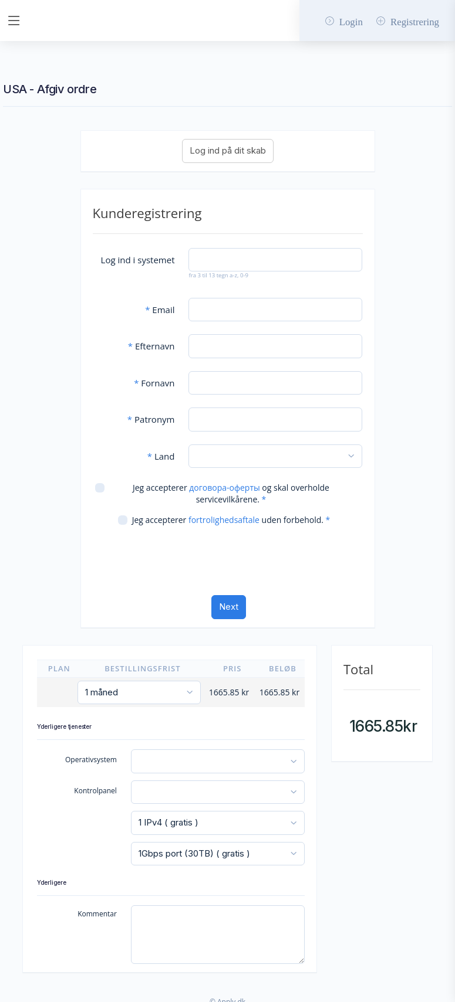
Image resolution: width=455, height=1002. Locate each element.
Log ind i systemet (138, 253)
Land (161, 450)
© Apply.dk (227, 995)
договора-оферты (224, 481)
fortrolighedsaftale (223, 513)
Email (159, 303)
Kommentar (97, 907)
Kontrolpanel (95, 784)
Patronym (151, 413)
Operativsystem (91, 753)
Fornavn (154, 376)
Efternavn (151, 339)
